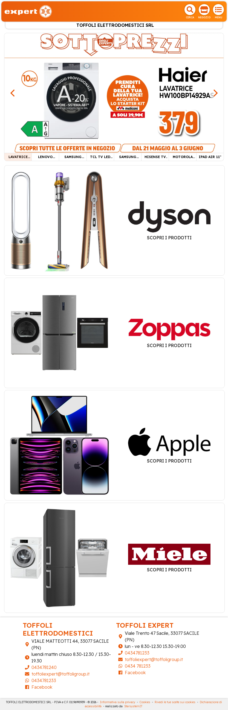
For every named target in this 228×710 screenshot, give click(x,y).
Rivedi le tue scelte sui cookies (175, 702)
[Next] (215, 93)
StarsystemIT (133, 706)
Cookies (145, 702)
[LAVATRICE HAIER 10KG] (114, 92)
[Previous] (13, 93)
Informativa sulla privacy (117, 702)
